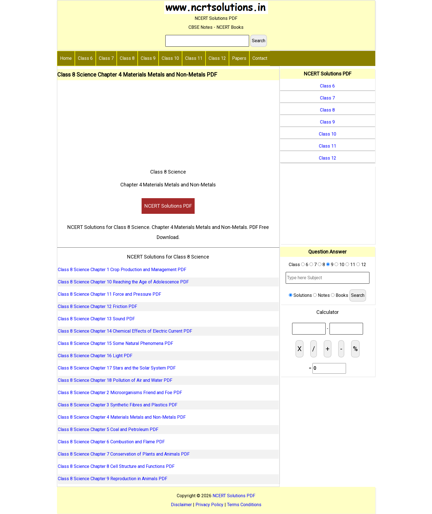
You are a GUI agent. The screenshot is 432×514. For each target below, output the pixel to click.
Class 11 (193, 58)
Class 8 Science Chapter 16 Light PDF (95, 355)
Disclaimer (181, 504)
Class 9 (148, 58)
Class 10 (170, 58)
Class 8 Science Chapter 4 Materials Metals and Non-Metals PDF (122, 417)
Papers (239, 58)
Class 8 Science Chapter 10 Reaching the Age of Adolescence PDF (123, 282)
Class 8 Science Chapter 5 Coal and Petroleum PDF (108, 429)
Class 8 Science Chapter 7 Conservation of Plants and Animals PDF (124, 454)
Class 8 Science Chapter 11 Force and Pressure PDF (109, 294)
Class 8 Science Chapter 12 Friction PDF (97, 306)
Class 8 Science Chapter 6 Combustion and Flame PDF (111, 441)
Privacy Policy (209, 504)
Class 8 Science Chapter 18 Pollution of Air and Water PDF (115, 380)
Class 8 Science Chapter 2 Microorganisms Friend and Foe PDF (120, 392)
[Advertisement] (168, 122)
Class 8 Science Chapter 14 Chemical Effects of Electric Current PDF (125, 331)
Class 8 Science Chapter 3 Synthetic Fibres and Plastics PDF (117, 405)
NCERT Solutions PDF (168, 206)
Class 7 (106, 58)
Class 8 (127, 58)
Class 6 (85, 58)
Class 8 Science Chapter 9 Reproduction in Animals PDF (112, 478)
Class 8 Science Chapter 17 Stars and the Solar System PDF (117, 368)
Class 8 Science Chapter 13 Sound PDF (96, 318)
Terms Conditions (244, 504)
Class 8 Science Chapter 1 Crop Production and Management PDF (122, 269)
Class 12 (217, 58)
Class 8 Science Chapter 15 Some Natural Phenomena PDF (115, 343)
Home (66, 58)
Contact (259, 58)
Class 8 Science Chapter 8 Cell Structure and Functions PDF (116, 466)
